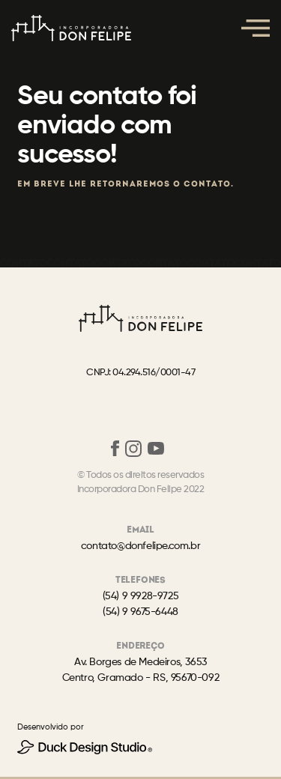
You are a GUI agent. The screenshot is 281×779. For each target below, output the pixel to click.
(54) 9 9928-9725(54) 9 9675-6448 (141, 604)
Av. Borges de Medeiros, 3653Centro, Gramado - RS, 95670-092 (141, 670)
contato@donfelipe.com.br (140, 546)
